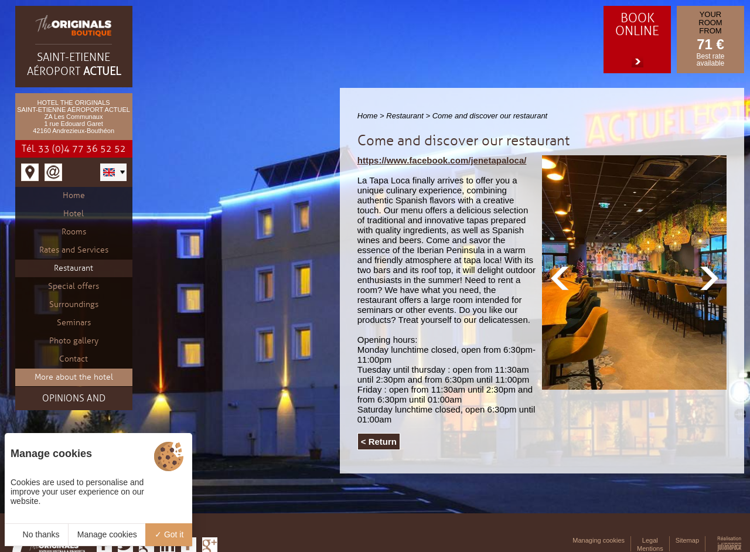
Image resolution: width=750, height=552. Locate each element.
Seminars (74, 323)
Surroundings (73, 304)
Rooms (74, 232)
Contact (73, 359)
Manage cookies (107, 534)
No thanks (36, 534)
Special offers (73, 286)
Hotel (73, 214)
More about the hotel (74, 377)
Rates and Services (73, 250)
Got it (169, 534)
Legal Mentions (650, 544)
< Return (379, 442)
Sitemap (687, 540)
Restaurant (73, 268)
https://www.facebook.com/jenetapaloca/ (442, 160)
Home (74, 195)
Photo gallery (73, 341)
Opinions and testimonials (73, 401)
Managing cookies (598, 540)
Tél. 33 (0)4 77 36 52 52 (74, 149)
